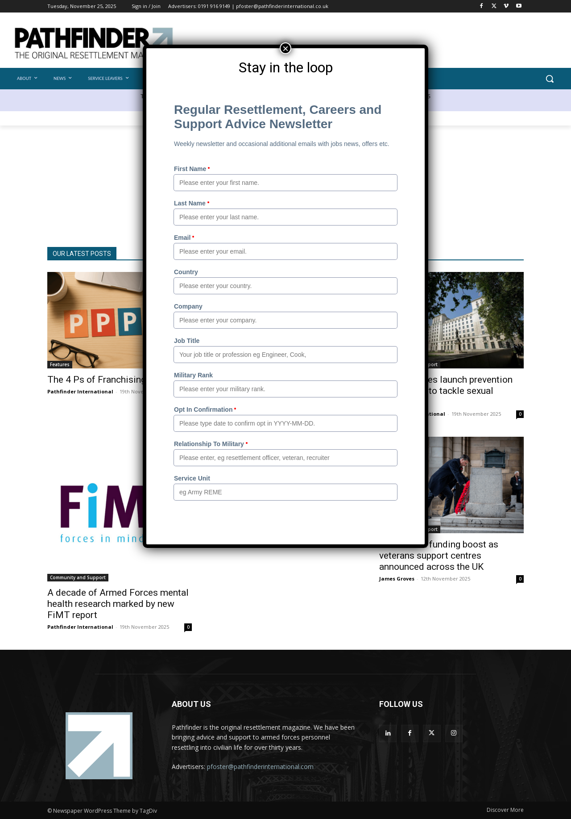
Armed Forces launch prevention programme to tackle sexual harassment (446, 390)
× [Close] (285, 48)
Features (60, 364)
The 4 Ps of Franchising (96, 379)
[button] (549, 78)
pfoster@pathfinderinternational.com (260, 766)
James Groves (396, 578)
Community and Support (78, 577)
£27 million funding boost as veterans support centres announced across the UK (438, 555)
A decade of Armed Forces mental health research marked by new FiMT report (118, 603)
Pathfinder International (80, 391)
